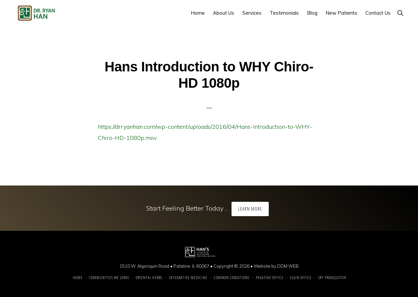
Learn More (250, 209)
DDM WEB (287, 266)
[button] (400, 13)
